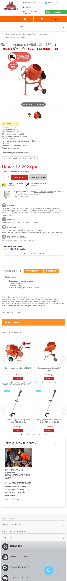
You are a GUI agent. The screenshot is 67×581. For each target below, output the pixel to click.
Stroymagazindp (52, 2)
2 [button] (18, 382)
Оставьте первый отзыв (33, 253)
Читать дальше (12, 499)
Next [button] (63, 358)
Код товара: (8, 123)
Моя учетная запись (12, 525)
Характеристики (33, 271)
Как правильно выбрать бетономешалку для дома (17, 474)
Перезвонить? (53, 12)
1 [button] (11, 382)
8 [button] (55, 382)
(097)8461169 (28, 2)
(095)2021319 (28, 7)
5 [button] (36, 382)
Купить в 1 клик (38, 177)
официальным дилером (43, 192)
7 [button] (49, 382)
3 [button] (24, 382)
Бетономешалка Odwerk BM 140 (18, 368)
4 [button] (30, 382)
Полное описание (12, 271)
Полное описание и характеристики (20, 158)
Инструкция (51, 271)
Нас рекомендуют (21, 196)
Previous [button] (3, 358)
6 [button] (42, 382)
